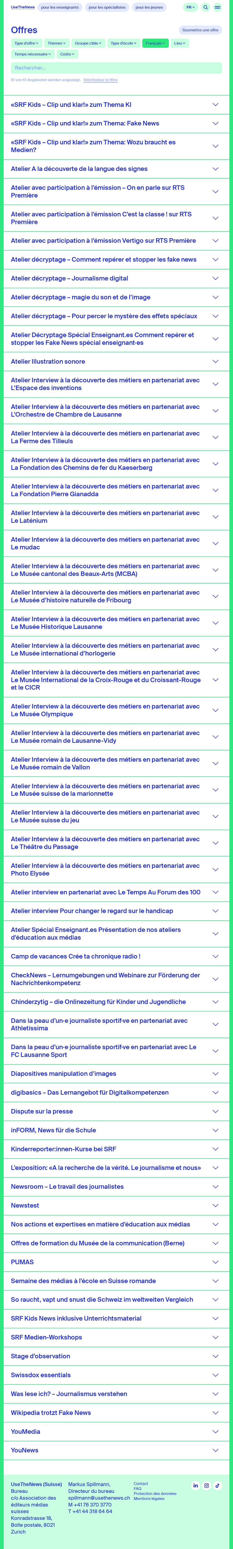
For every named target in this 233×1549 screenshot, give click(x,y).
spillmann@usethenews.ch (99, 1498)
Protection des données (155, 1493)
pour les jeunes (149, 7)
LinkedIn (195, 1485)
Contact (141, 1483)
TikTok (217, 1485)
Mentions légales (149, 1498)
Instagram (206, 1485)
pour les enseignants (60, 7)
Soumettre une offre (200, 30)
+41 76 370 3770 (93, 1504)
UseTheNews (23, 7)
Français (190, 7)
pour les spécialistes (107, 7)
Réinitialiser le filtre (101, 79)
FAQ (137, 1488)
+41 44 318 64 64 (92, 1511)
